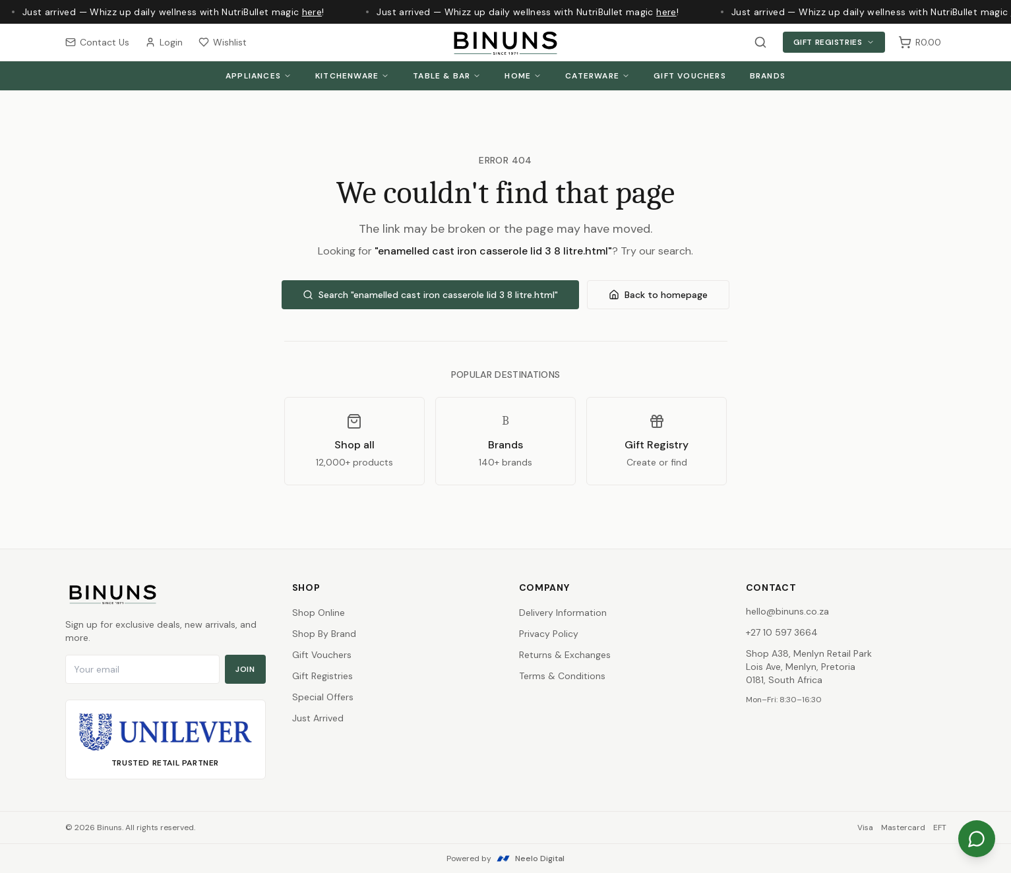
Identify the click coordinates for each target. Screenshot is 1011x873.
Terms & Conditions (562, 676)
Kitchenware (352, 76)
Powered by (505, 858)
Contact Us (97, 42)
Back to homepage (658, 295)
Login (164, 42)
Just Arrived (318, 718)
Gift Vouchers (690, 76)
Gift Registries (833, 42)
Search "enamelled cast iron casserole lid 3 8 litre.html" (430, 295)
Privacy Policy (548, 634)
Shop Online (318, 612)
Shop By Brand (324, 634)
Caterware (597, 76)
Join (245, 669)
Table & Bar (447, 76)
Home (523, 76)
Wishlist (223, 42)
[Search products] (760, 42)
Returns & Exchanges (565, 655)
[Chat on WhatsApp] (976, 838)
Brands (767, 76)
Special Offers (322, 697)
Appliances (258, 76)
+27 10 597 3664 (782, 632)
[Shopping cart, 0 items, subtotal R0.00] (919, 42)
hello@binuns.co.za (787, 611)
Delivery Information (563, 612)
